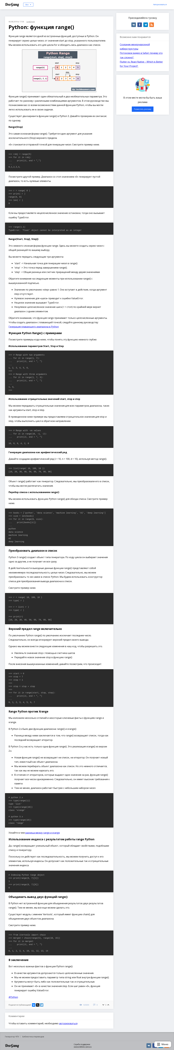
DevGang (12, 4)
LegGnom (31, 21)
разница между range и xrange (42, 832)
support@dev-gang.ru (83, 1046)
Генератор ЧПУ (12, 1036)
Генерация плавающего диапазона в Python (34, 326)
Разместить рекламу (142, 109)
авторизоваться (68, 1023)
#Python (13, 997)
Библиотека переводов (33, 1036)
